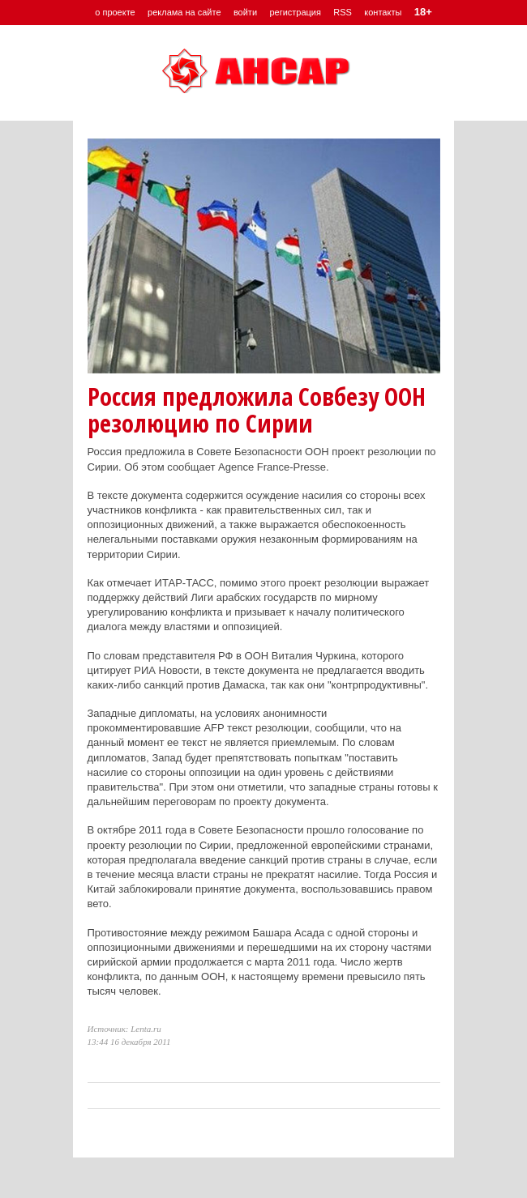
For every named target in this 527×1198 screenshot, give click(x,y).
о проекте (115, 12)
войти (245, 12)
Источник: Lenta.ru (124, 1029)
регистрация (295, 12)
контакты (382, 12)
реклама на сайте (184, 12)
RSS (342, 12)
